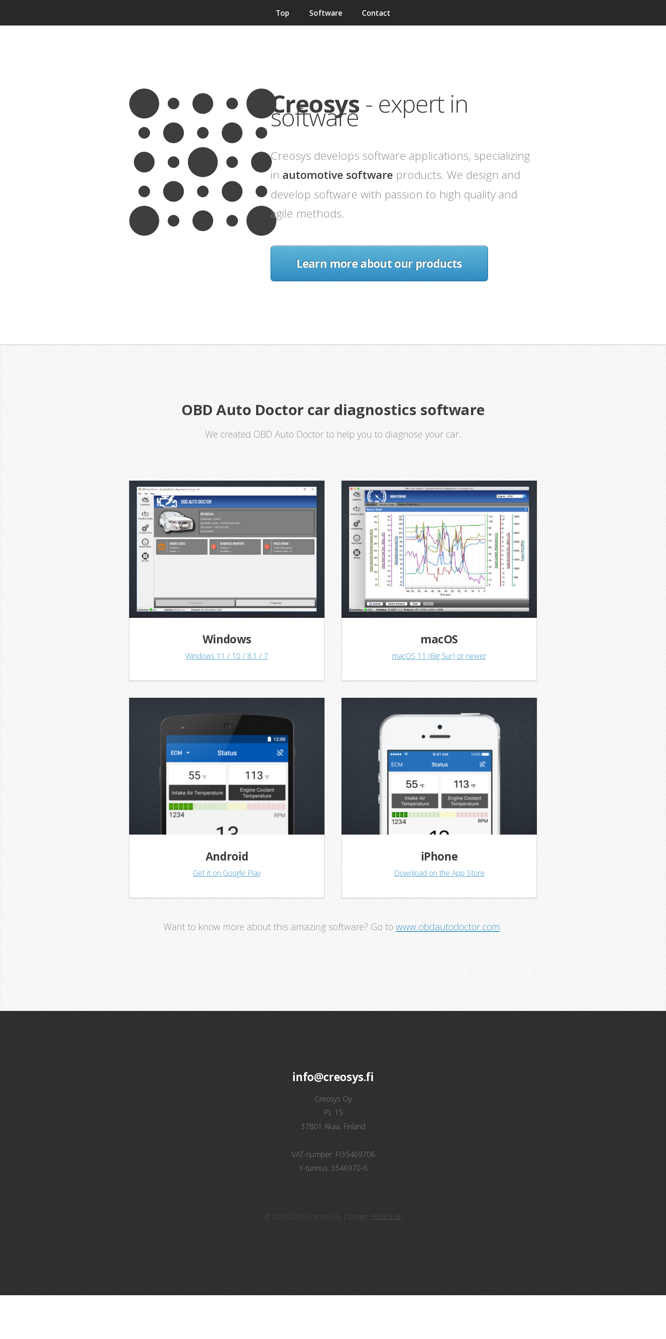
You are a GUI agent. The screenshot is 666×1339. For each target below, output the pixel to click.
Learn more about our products (379, 263)
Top (282, 13)
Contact (376, 13)
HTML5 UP (386, 1216)
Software (325, 13)
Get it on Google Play (227, 873)
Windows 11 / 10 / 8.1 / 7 (227, 656)
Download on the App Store (439, 873)
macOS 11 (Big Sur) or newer (439, 656)
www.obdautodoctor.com (448, 926)
